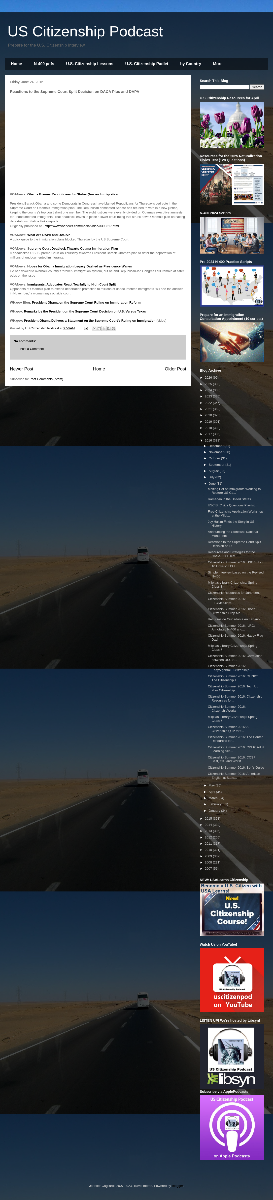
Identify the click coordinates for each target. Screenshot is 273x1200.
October (215, 458)
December (217, 446)
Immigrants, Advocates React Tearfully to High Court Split (71, 284)
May (212, 785)
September (217, 465)
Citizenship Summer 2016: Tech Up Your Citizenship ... (233, 688)
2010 (209, 850)
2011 (209, 843)
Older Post (175, 368)
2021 (209, 409)
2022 (209, 403)
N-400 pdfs (44, 64)
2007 (209, 868)
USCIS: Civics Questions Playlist (231, 505)
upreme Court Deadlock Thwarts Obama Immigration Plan (74, 248)
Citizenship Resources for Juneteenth (234, 593)
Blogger (177, 1186)
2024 (209, 390)
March (214, 798)
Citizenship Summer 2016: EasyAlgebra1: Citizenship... (230, 668)
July (212, 477)
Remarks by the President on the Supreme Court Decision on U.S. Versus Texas (85, 311)
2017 (209, 434)
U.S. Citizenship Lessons (89, 64)
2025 (209, 384)
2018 (209, 428)
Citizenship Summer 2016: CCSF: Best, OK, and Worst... (232, 759)
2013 (209, 831)
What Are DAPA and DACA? (48, 235)
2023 (209, 396)
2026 (209, 377)
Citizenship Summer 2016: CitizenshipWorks (226, 708)
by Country (190, 64)
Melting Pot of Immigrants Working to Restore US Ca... (234, 491)
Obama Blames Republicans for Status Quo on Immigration (72, 194)
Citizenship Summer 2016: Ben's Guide (236, 767)
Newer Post (21, 368)
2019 (209, 421)
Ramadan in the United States (229, 499)
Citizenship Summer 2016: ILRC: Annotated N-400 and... (231, 627)
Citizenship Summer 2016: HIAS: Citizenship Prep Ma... (231, 611)
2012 (209, 837)
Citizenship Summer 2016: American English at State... (234, 776)
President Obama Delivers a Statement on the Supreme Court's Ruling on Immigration (89, 320)
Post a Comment (32, 349)
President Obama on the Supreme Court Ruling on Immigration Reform (86, 302)
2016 (209, 440)
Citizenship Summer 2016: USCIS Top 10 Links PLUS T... (235, 564)
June (213, 483)
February (216, 804)
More (217, 64)
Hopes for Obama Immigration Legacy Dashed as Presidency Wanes (79, 266)
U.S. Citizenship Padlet (146, 64)
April (212, 792)
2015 (209, 818)
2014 (209, 825)
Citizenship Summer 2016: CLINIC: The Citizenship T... (233, 678)
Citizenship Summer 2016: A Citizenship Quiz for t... (228, 729)
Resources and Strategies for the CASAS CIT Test (231, 554)
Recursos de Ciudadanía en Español (234, 619)
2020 (209, 415)
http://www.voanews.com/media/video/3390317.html (81, 226)
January (215, 810)
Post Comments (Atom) (46, 379)
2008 (209, 862)
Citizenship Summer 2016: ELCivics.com (226, 601)
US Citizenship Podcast (85, 31)
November (217, 452)
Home (16, 64)
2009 (209, 856)
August (214, 471)
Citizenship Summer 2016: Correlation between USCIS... (235, 658)
